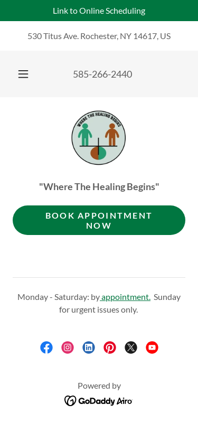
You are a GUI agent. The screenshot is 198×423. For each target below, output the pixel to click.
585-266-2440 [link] (102, 74)
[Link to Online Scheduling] (99, 10)
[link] (99, 139)
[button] (23, 73)
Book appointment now (99, 220)
